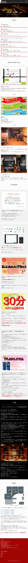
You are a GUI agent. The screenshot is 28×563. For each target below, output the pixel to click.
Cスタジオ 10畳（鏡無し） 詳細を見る (8, 512)
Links (2, 555)
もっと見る (14, 94)
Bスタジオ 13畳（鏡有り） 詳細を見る (7, 510)
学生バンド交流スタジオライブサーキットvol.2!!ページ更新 (11, 38)
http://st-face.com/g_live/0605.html (8, 282)
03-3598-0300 (4, 544)
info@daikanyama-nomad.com (20, 454)
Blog (1, 556)
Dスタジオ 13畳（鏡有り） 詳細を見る (8, 513)
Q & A (2, 554)
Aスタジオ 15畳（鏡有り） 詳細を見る (7, 509)
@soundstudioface (5, 546)
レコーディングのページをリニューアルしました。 (12, 35)
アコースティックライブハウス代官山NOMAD (12, 431)
